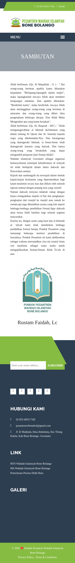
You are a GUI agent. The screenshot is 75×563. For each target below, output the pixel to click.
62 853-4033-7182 (22, 419)
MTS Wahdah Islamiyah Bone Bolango (31, 463)
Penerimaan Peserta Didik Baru (26, 473)
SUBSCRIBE (55, 365)
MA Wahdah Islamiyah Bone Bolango (30, 468)
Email (61, 6)
